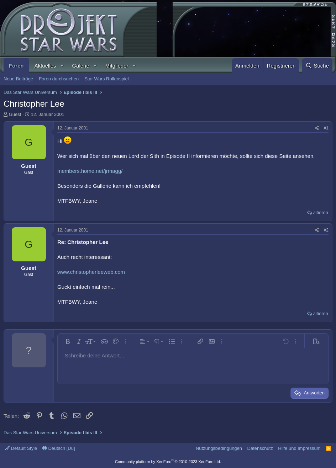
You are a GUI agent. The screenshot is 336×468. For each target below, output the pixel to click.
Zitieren (320, 212)
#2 (326, 230)
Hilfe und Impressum (299, 448)
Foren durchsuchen (59, 78)
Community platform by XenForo (168, 461)
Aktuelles (45, 66)
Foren (16, 66)
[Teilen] (317, 128)
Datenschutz (260, 448)
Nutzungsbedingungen (219, 448)
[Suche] (317, 65)
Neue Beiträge (18, 78)
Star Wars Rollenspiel (106, 78)
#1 (326, 128)
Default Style (21, 448)
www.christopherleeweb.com (91, 272)
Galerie (80, 66)
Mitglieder (116, 66)
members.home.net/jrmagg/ (89, 171)
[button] (62, 65)
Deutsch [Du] (58, 448)
